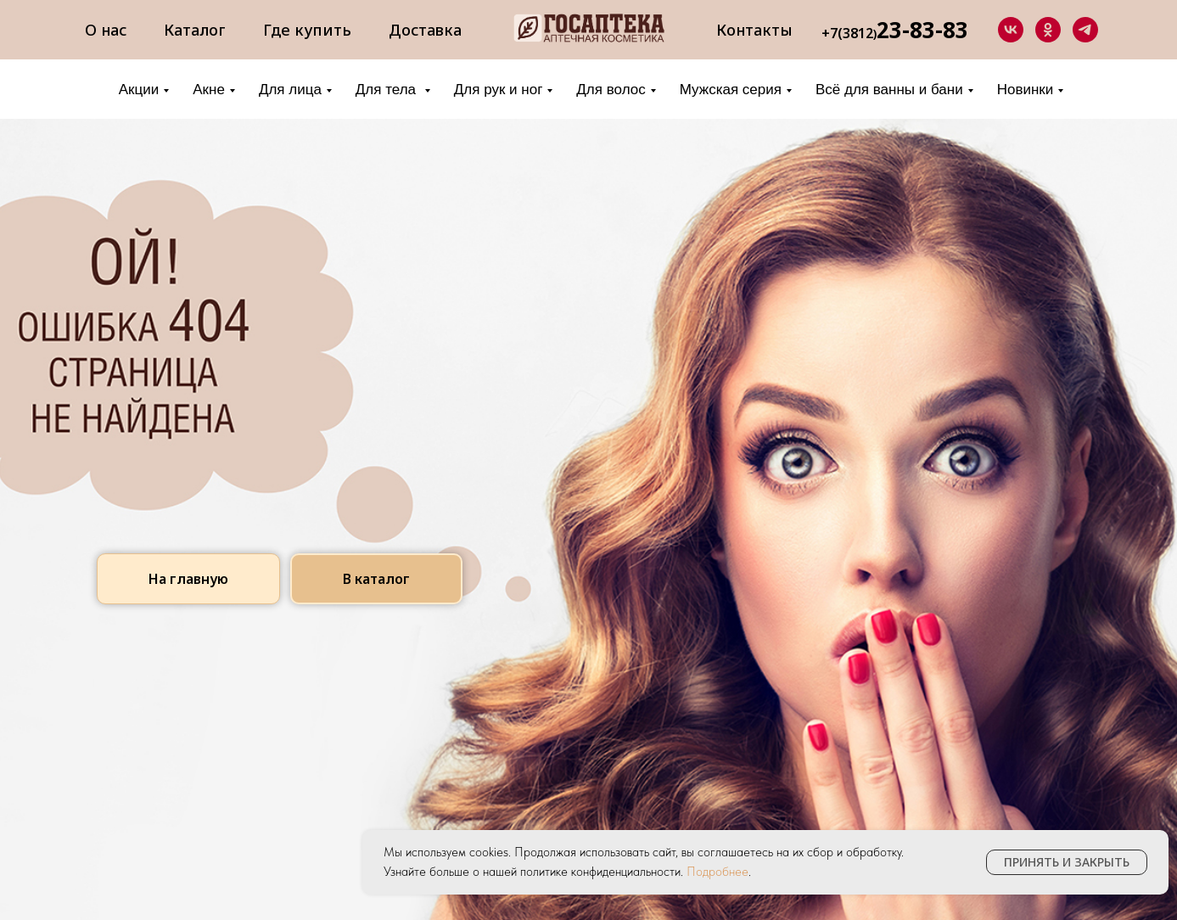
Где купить (307, 30)
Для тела (388, 89)
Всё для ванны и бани (889, 89)
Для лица (290, 89)
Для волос (610, 89)
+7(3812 (847, 33)
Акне (209, 89)
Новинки (1025, 89)
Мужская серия (731, 89)
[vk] (1010, 29)
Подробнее (717, 871)
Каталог (195, 30)
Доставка (425, 30)
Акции (139, 89)
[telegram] (1085, 29)
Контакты (754, 30)
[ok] (1048, 29)
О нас (105, 30)
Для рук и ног (498, 89)
